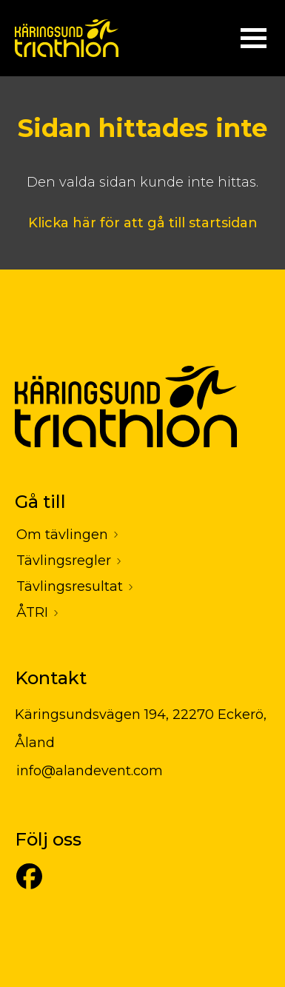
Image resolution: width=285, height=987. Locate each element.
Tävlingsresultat (69, 586)
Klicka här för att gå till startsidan (143, 223)
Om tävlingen (62, 534)
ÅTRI (32, 612)
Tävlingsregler (63, 560)
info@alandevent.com (89, 771)
